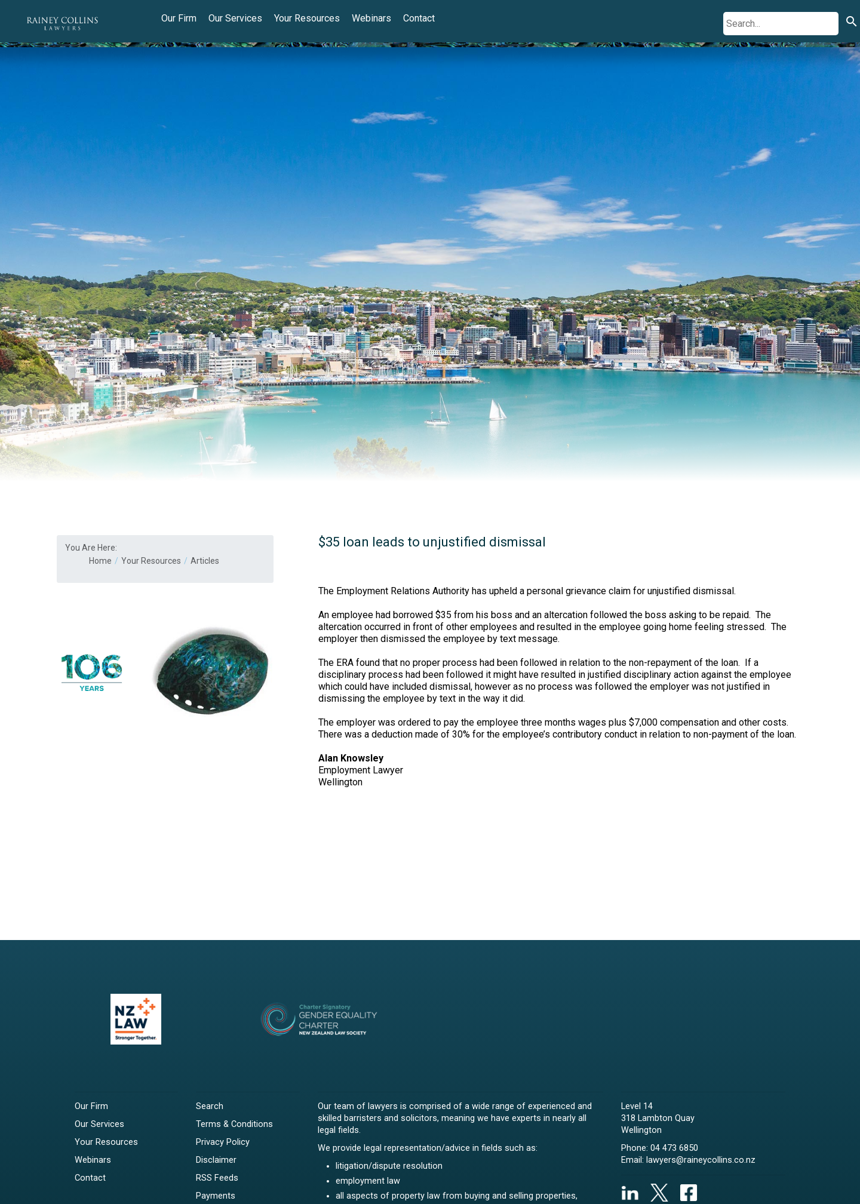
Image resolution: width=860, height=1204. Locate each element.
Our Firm (178, 18)
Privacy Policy (223, 1142)
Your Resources (307, 18)
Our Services (235, 18)
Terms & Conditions (234, 1124)
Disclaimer (216, 1160)
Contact (419, 18)
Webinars (371, 18)
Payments (215, 1196)
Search (209, 1106)
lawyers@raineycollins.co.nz (700, 1160)
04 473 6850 (674, 1148)
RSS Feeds (217, 1178)
